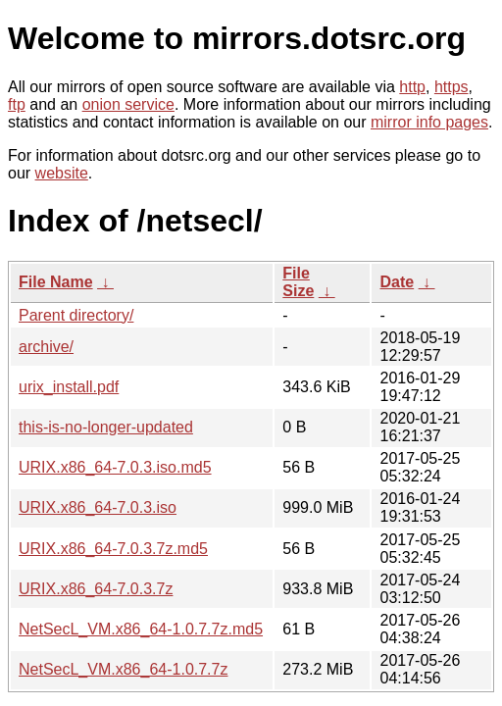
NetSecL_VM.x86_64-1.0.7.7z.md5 (141, 629)
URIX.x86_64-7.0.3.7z (96, 588)
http (412, 86)
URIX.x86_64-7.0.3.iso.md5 (115, 467)
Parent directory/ (76, 315)
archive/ (46, 346)
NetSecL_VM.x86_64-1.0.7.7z (123, 669)
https (451, 86)
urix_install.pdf (69, 386)
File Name (56, 282)
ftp (16, 104)
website (61, 173)
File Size (298, 282)
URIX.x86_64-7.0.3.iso (97, 507)
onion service (128, 104)
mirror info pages (429, 122)
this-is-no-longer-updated (106, 427)
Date (396, 282)
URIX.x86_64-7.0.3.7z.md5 (113, 548)
